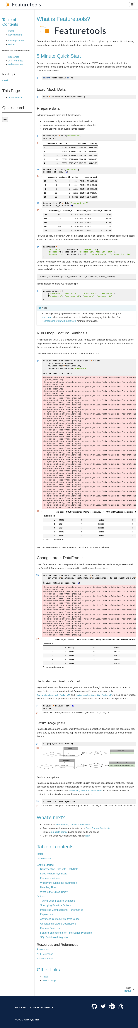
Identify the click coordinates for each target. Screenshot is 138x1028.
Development (15, 34)
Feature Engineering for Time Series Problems (66, 932)
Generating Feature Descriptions (58, 923)
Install (11, 31)
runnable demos (59, 832)
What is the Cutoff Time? (54, 892)
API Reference (15, 60)
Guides (12, 44)
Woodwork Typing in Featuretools (58, 882)
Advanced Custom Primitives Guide (60, 919)
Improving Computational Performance (61, 909)
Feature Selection (50, 928)
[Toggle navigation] (132, 4)
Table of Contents (10, 22)
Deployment (47, 914)
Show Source (15, 97)
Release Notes (15, 64)
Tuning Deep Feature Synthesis (57, 900)
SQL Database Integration (54, 937)
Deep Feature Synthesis (53, 873)
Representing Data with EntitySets (59, 869)
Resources (13, 57)
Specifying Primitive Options (55, 905)
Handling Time (48, 887)
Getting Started (16, 40)
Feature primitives (50, 878)
